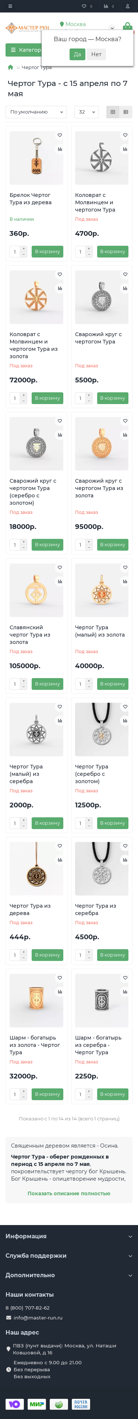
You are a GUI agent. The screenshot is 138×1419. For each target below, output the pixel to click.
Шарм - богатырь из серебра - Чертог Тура (98, 1045)
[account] (127, 6)
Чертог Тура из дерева (30, 909)
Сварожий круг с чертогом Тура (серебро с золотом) (33, 492)
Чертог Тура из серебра (95, 909)
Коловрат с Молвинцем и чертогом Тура (95, 202)
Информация (69, 1236)
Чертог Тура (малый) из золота (100, 631)
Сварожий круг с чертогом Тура (98, 338)
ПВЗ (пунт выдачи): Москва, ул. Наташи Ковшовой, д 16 (64, 1349)
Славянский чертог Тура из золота (30, 634)
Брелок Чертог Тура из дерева (31, 199)
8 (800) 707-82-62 (28, 1308)
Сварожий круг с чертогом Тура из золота (99, 488)
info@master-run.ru (38, 1318)
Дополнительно (69, 1275)
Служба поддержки (69, 1255)
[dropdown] (10, 6)
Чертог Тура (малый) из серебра (26, 774)
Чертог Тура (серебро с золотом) (91, 774)
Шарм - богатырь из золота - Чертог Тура (35, 1045)
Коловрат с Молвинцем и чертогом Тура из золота (34, 345)
